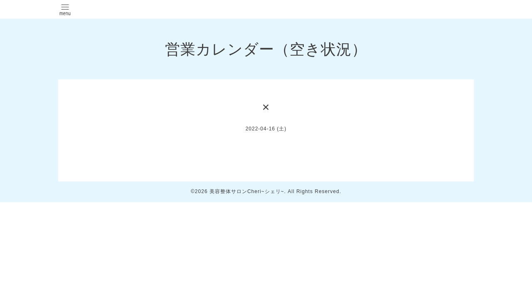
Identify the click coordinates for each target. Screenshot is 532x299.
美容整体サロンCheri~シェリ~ (246, 191)
